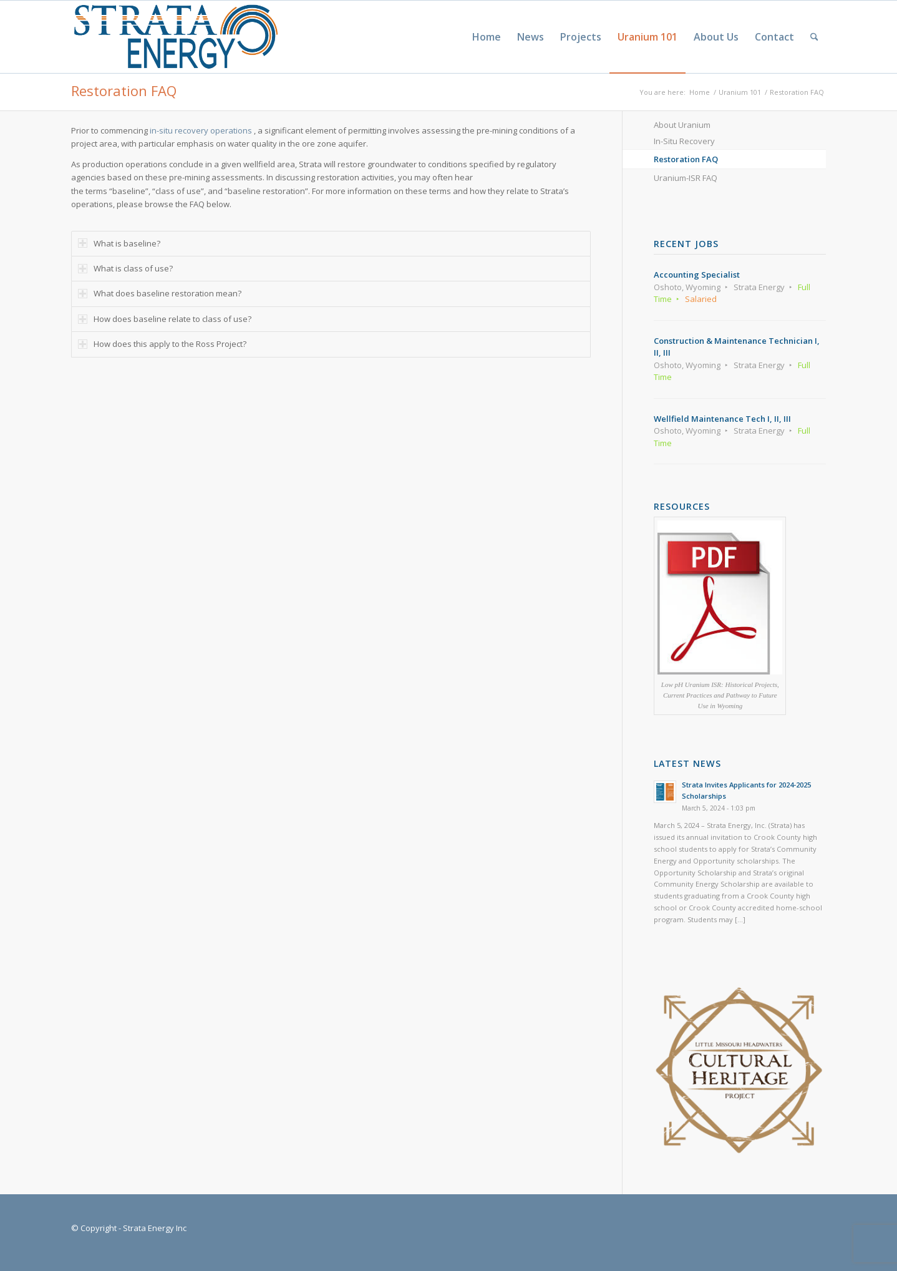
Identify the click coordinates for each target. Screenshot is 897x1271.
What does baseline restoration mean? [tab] (159, 293)
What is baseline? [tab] (119, 243)
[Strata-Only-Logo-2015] (174, 37)
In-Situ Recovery (684, 141)
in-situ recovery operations (201, 130)
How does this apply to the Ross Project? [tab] (162, 343)
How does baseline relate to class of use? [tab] (164, 318)
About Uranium (682, 124)
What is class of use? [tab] (125, 268)
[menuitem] (486, 37)
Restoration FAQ (124, 90)
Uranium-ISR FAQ (685, 177)
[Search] (814, 37)
